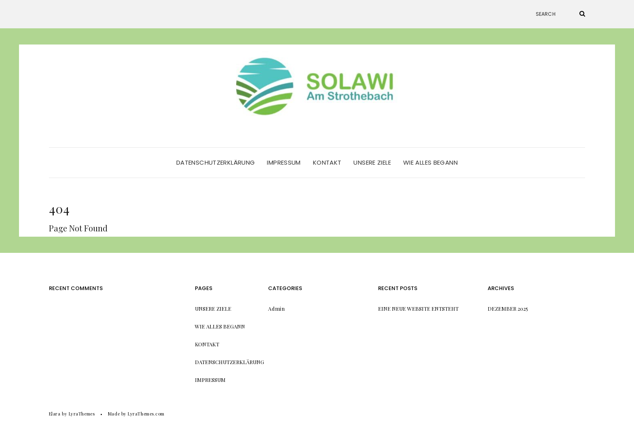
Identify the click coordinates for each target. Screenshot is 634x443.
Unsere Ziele (372, 162)
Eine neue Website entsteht (418, 308)
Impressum (283, 162)
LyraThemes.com (146, 414)
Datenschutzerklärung (215, 162)
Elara (55, 414)
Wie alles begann (430, 162)
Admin (276, 308)
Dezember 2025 (508, 308)
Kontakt (327, 162)
